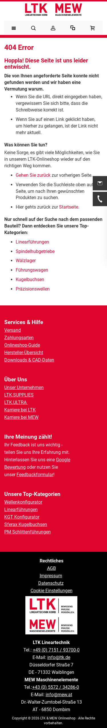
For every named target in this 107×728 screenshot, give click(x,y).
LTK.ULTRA (16, 402)
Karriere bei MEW (21, 417)
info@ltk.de (58, 657)
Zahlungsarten (19, 337)
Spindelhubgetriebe (35, 251)
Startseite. (69, 207)
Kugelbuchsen (30, 279)
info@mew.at (59, 694)
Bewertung (15, 467)
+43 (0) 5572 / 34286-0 (55, 687)
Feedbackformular (35, 474)
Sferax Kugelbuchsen (25, 524)
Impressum (51, 575)
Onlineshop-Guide (22, 345)
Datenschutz (51, 583)
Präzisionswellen (33, 289)
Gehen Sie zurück (33, 175)
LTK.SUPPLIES (19, 395)
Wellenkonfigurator (23, 502)
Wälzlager (26, 260)
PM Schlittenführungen (27, 532)
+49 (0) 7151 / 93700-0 (56, 650)
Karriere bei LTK (20, 410)
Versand (12, 330)
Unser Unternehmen (24, 387)
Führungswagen (32, 270)
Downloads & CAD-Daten (29, 360)
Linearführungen (33, 242)
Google (63, 459)
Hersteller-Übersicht (23, 352)
